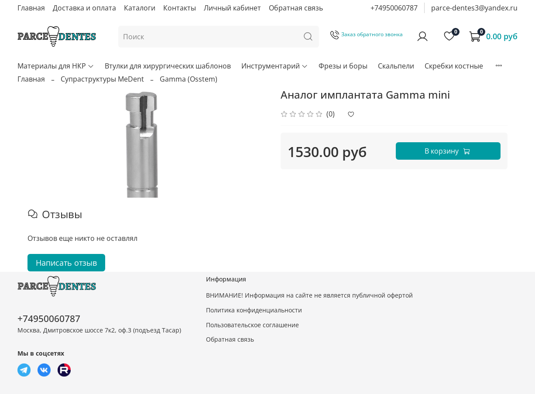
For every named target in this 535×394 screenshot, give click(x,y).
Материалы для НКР (55, 66)
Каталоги (139, 8)
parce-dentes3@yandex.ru (474, 8)
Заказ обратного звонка (366, 34)
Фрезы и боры (343, 66)
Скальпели (396, 66)
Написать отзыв (66, 262)
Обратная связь (296, 8)
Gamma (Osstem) (188, 79)
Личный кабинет (232, 8)
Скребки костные (454, 66)
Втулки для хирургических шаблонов (168, 66)
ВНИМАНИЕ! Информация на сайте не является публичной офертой (309, 295)
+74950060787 (394, 8)
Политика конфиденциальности (254, 310)
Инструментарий (274, 66)
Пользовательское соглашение (252, 325)
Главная (31, 8)
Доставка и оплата (84, 8)
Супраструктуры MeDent (102, 79)
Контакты (179, 8)
